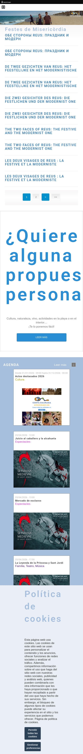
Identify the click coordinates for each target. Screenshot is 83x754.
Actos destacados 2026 (29, 376)
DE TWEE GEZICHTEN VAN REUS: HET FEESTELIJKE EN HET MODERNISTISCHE (41, 68)
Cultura (19, 379)
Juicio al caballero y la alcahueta (35, 438)
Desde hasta (41, 373)
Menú (5, 5)
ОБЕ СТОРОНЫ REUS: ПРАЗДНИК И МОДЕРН (37, 53)
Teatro (30, 566)
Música (39, 566)
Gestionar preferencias (33, 746)
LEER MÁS (41, 337)
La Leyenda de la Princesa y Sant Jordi (39, 563)
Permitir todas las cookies (33, 733)
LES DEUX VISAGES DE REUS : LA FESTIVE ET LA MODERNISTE (34, 162)
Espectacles (22, 441)
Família (20, 566)
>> (55, 197)
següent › (74, 365)
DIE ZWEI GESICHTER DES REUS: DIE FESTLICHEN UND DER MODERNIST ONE (40, 100)
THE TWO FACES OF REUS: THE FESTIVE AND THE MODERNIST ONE (40, 131)
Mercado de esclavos (28, 500)
